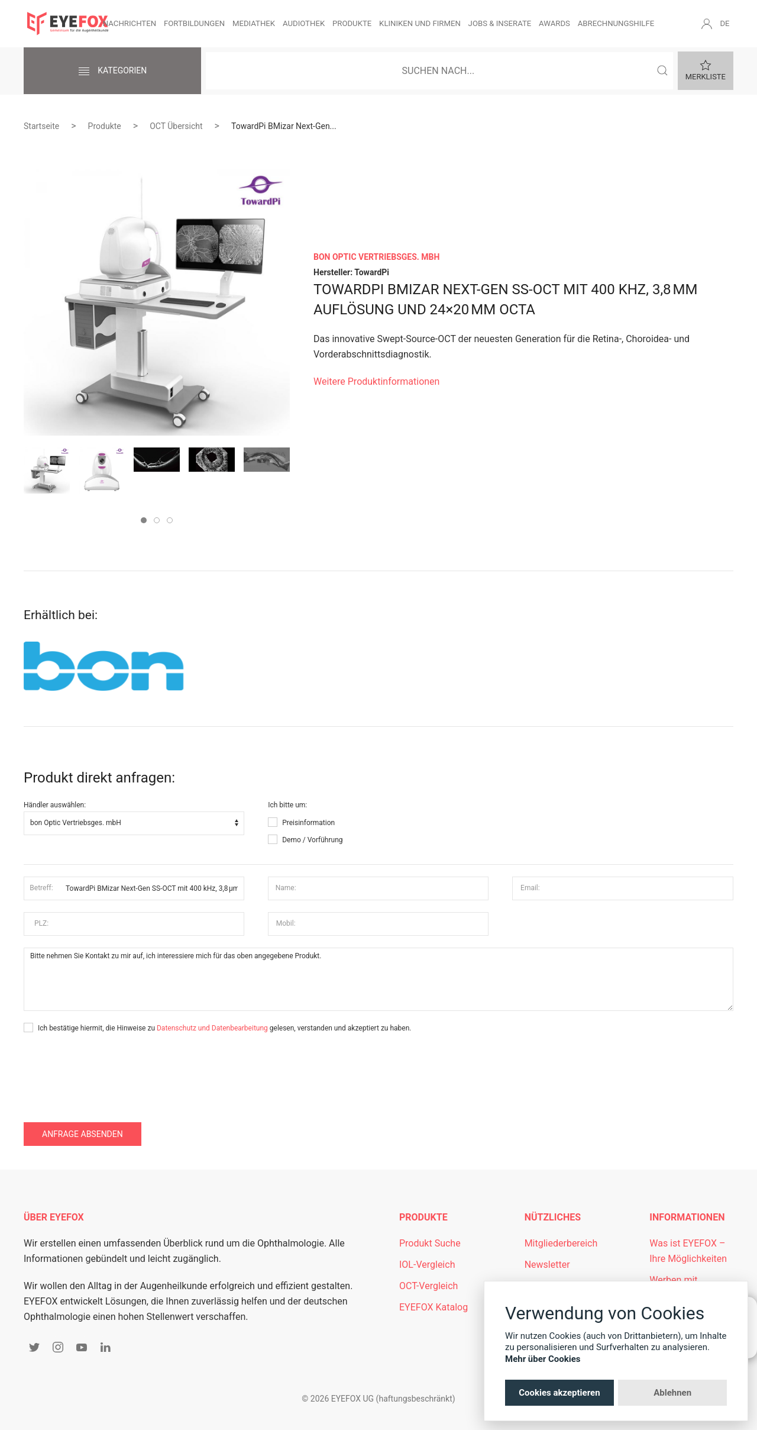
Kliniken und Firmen (420, 23)
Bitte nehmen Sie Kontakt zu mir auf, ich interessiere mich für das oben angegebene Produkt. (378, 980)
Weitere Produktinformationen (376, 381)
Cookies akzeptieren (559, 1392)
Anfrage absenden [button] (82, 1134)
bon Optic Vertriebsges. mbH (376, 257)
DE (724, 23)
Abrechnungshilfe (616, 23)
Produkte (351, 23)
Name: (286, 888)
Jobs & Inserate (500, 23)
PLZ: (41, 923)
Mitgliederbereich (561, 1243)
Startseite (41, 126)
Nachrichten (129, 23)
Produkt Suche (430, 1243)
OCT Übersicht (176, 126)
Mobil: (286, 923)
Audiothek (304, 23)
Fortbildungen (194, 23)
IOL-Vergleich (427, 1264)
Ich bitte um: (287, 805)
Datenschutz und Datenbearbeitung (212, 1028)
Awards (554, 23)
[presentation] (113, 1069)
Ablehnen (672, 1392)
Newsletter (547, 1264)
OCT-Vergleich (428, 1285)
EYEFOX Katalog (433, 1307)
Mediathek (253, 23)
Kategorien (112, 72)
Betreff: (41, 888)
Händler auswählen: (55, 805)
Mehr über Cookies (543, 1359)
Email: (530, 888)
